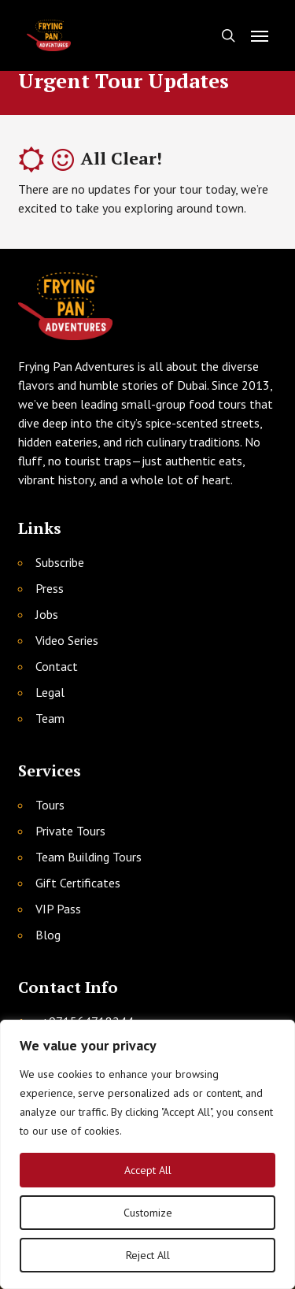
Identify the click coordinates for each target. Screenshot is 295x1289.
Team (50, 718)
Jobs (46, 614)
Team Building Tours (88, 857)
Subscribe (59, 562)
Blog (48, 935)
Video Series (66, 640)
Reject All (148, 1255)
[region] (147, 1154)
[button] (259, 35)
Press (49, 588)
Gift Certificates (77, 883)
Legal (50, 692)
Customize (148, 1213)
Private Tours (70, 831)
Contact (56, 666)
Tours (50, 805)
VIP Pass (58, 909)
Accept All (147, 1170)
